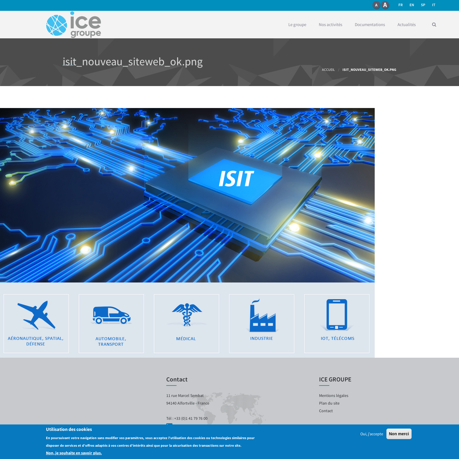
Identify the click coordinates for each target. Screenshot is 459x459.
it (433, 4)
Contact (326, 410)
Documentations (370, 24)
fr (400, 4)
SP (423, 4)
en (412, 4)
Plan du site (329, 403)
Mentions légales (333, 395)
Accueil (328, 69)
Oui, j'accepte (371, 434)
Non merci (399, 434)
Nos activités (330, 24)
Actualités (407, 24)
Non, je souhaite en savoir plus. (74, 453)
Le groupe (297, 24)
